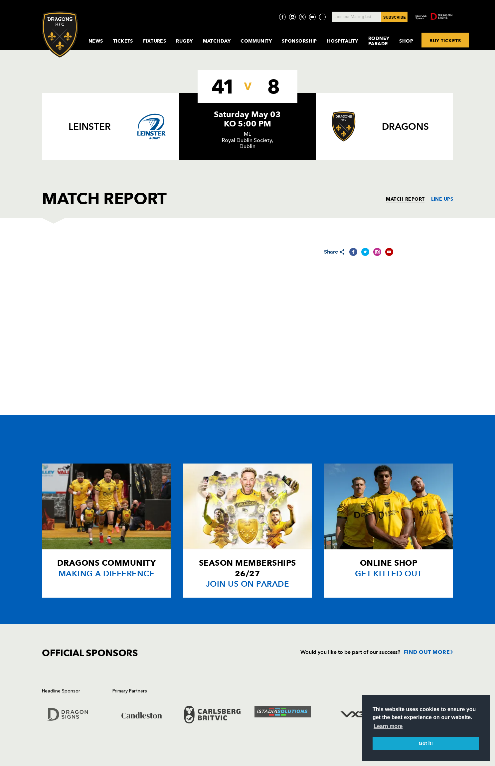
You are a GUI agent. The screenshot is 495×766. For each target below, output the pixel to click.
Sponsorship (299, 41)
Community (256, 41)
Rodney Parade (379, 41)
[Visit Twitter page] (302, 17)
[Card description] (106, 531)
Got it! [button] (426, 743)
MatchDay (217, 41)
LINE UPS (442, 199)
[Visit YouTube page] (312, 17)
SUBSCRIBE (394, 17)
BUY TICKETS (445, 40)
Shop (406, 41)
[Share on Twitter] (365, 252)
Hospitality (342, 41)
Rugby (184, 41)
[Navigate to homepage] (60, 34)
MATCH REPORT (405, 199)
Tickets (123, 41)
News (95, 41)
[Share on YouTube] (389, 252)
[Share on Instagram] (377, 252)
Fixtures (154, 41)
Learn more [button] (388, 726)
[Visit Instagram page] (292, 17)
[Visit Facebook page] (282, 17)
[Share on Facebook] (353, 252)
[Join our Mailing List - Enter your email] (370, 17)
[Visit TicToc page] (322, 17)
